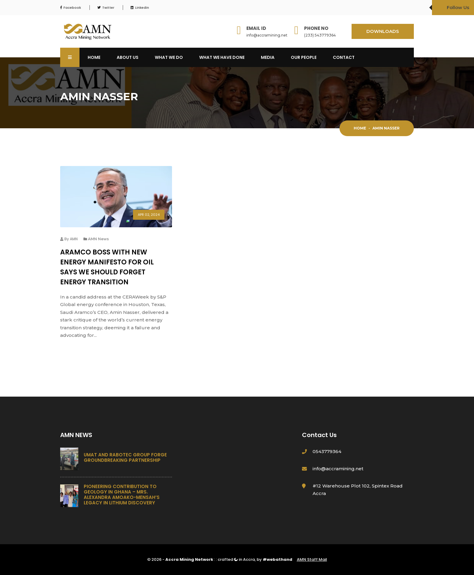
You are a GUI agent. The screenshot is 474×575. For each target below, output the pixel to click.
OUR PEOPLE (304, 57)
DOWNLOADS (382, 31)
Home (94, 57)
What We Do (169, 57)
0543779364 (327, 451)
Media (267, 57)
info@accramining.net (266, 35)
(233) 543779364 (320, 35)
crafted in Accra (236, 559)
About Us (127, 57)
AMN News (98, 239)
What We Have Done (222, 57)
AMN (74, 238)
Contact (344, 57)
